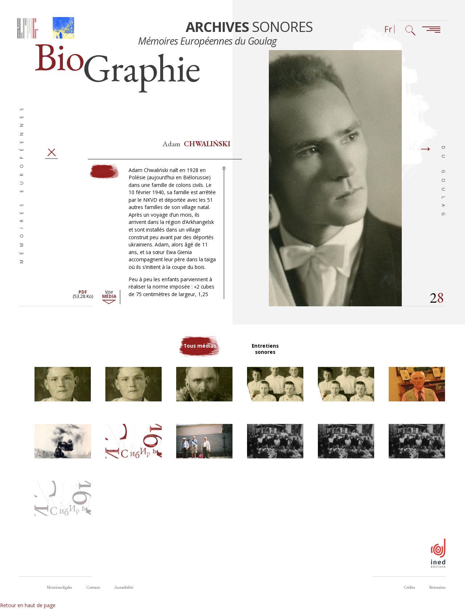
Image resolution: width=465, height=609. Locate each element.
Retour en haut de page (28, 605)
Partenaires (437, 587)
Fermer (51, 155)
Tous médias (200, 351)
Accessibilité (123, 587)
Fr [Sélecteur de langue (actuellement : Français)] (388, 29)
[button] (63, 386)
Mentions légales (59, 587)
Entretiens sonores (265, 351)
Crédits (409, 587)
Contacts (93, 587)
